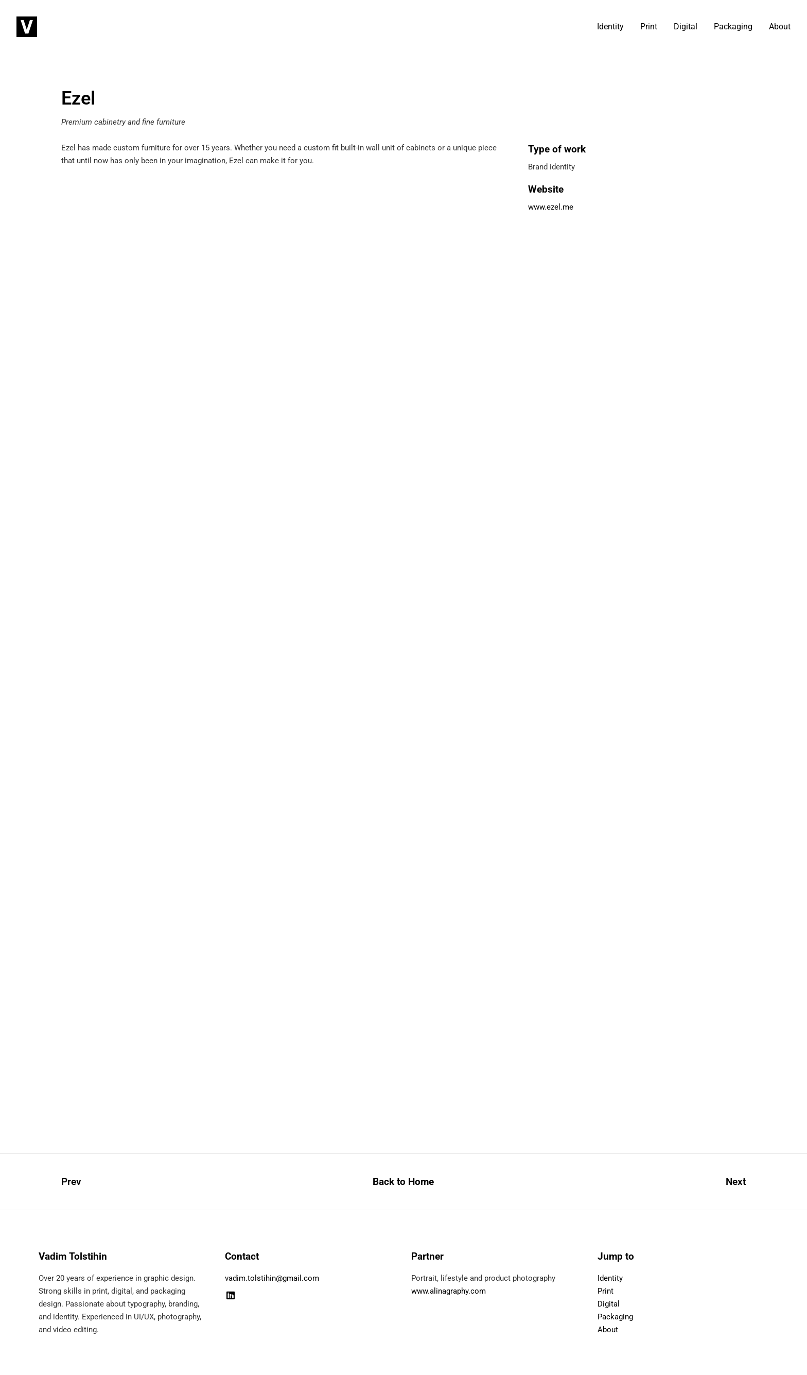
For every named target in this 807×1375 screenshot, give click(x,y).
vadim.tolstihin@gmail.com (272, 1278)
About (780, 27)
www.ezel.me (550, 207)
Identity (610, 27)
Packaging (733, 27)
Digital (685, 27)
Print (648, 27)
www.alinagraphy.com (448, 1291)
